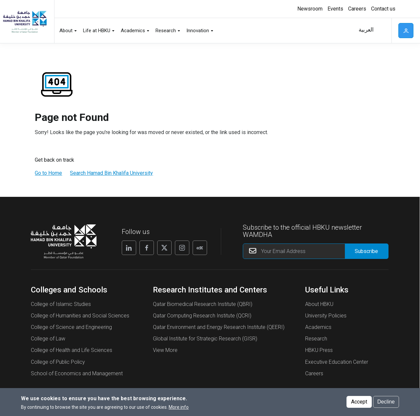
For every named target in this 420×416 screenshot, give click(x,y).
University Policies (325, 315)
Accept (359, 402)
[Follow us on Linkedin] (129, 248)
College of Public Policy (58, 362)
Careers (314, 373)
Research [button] (166, 31)
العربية (366, 30)
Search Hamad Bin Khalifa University (111, 173)
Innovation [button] (197, 31)
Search (382, 30)
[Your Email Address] (315, 251)
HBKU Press (319, 350)
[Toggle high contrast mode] (404, 9)
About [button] (66, 31)
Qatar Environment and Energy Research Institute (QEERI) (218, 327)
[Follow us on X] (164, 248)
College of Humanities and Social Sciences (80, 315)
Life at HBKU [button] (96, 31)
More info (179, 407)
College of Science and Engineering (71, 327)
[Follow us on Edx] (200, 248)
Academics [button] (133, 31)
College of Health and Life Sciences (71, 350)
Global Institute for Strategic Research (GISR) (205, 338)
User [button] (405, 30)
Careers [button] (357, 9)
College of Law (48, 338)
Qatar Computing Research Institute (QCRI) (202, 315)
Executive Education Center (336, 362)
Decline (386, 401)
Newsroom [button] (310, 9)
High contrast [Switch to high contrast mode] (405, 9)
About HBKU (319, 304)
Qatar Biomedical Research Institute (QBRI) (202, 304)
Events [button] (335, 9)
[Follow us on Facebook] (146, 248)
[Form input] (366, 251)
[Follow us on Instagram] (182, 248)
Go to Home (48, 173)
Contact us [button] (383, 9)
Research (316, 338)
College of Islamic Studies (61, 304)
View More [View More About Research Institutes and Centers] (165, 350)
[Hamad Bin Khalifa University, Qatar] (24, 21)
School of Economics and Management (77, 373)
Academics (318, 327)
